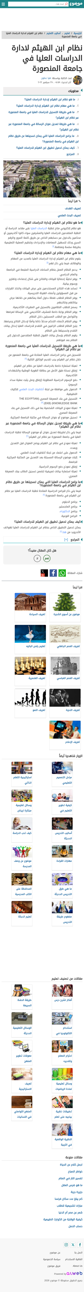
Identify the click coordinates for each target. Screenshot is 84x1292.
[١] (53, 246)
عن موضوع (55, 1252)
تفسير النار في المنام (70, 1178)
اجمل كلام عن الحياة (71, 1164)
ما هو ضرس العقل (71, 1185)
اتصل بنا (78, 1252)
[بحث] (66, 4)
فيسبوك (53, 573)
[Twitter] (73, 1244)
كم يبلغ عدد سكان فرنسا (68, 1198)
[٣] (42, 402)
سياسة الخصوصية (51, 1259)
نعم (47, 558)
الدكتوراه (65, 511)
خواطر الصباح (75, 1171)
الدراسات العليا (39, 228)
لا (37, 558)
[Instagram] (66, 1244)
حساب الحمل (75, 1226)
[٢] (26, 359)
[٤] (61, 531)
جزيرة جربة (76, 1192)
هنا (64, 532)
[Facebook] (79, 1244)
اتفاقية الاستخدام (73, 1259)
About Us (77, 1266)
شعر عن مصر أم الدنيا (70, 1212)
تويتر (44, 573)
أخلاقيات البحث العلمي (31, 389)
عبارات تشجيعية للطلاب (69, 1205)
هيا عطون (46, 78)
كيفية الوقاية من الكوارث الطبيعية (62, 1219)
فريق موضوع (54, 1266)
